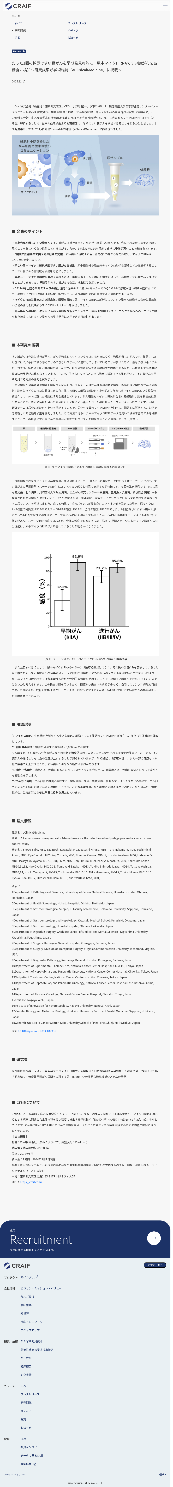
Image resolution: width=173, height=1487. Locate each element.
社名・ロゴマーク (32, 1322)
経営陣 (25, 1313)
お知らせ (26, 1428)
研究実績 (26, 1375)
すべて (24, 1386)
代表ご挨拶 (27, 1297)
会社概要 (26, 1305)
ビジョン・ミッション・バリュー (41, 1288)
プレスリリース (30, 1394)
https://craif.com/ (31, 1182)
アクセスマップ (30, 1330)
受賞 (23, 1419)
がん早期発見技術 (32, 1341)
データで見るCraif (32, 1455)
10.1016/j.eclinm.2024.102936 (37, 1031)
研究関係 (26, 1402)
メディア (26, 1411)
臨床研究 (26, 1366)
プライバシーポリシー (14, 1474)
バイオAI (26, 1358)
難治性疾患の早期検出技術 (37, 1350)
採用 (23, 1439)
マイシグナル (29, 1277)
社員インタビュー (32, 1447)
